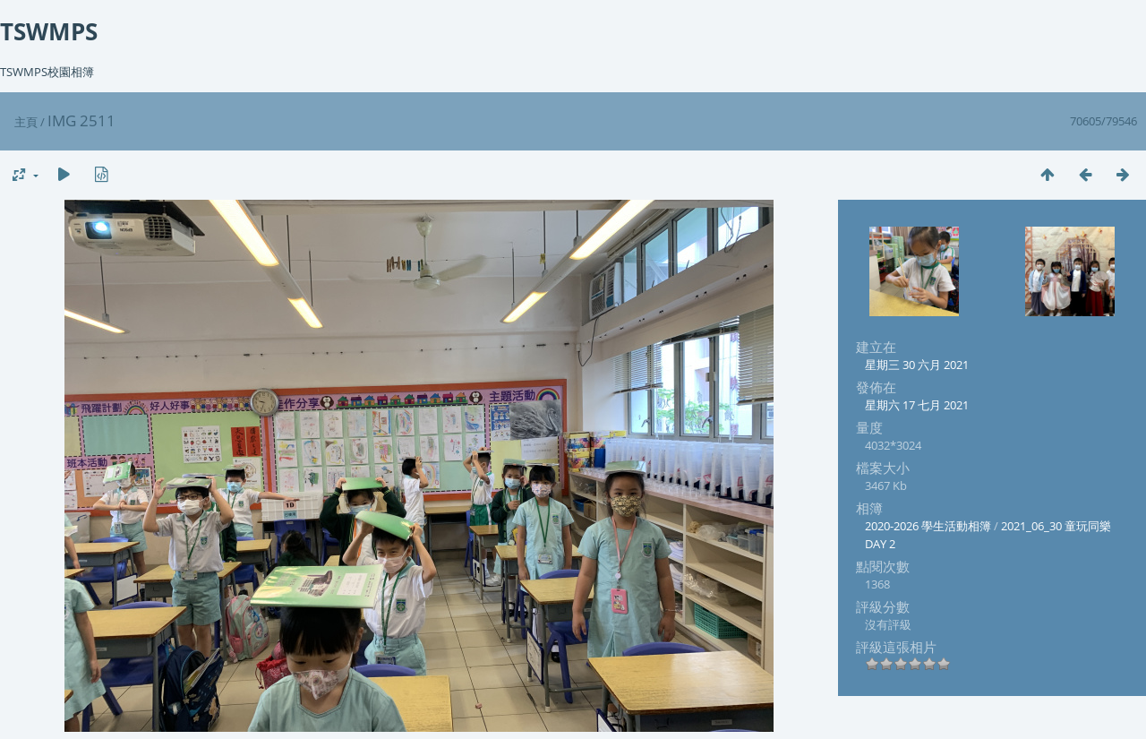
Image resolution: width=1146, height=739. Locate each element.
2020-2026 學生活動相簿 (928, 526)
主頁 (26, 122)
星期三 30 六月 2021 (917, 365)
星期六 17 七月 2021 (917, 405)
